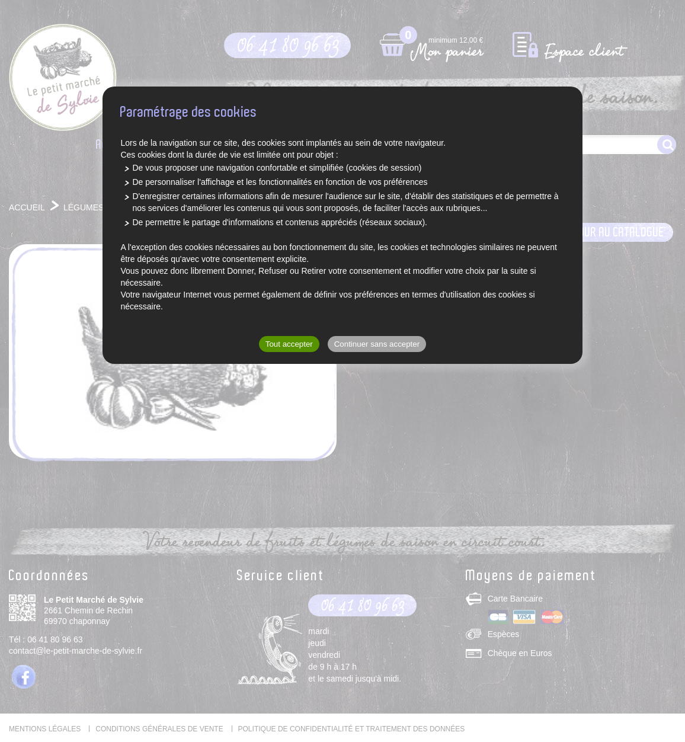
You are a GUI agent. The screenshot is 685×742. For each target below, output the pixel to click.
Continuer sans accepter (377, 344)
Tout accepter (289, 344)
